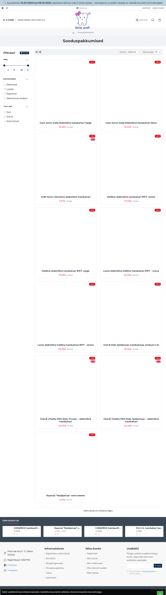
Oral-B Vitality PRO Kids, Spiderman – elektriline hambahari (131, 420)
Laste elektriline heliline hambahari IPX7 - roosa (131, 271)
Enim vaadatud (11, 521)
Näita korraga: (149, 52)
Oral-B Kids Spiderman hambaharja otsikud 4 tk (131, 345)
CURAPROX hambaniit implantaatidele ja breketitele (27, 528)
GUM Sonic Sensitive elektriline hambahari (65, 197)
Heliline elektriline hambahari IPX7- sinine (131, 197)
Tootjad (7, 106)
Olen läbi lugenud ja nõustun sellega (142, 572)
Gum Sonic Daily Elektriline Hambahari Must (131, 123)
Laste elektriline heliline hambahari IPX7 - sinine (66, 345)
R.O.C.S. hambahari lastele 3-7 (149, 528)
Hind (5, 60)
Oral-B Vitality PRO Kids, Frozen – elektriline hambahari (65, 420)
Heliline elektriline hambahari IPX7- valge (65, 271)
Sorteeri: (120, 52)
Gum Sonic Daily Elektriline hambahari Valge (65, 123)
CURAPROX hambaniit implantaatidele (108, 528)
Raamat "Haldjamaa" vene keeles (65, 495)
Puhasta (25, 53)
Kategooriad (9, 79)
